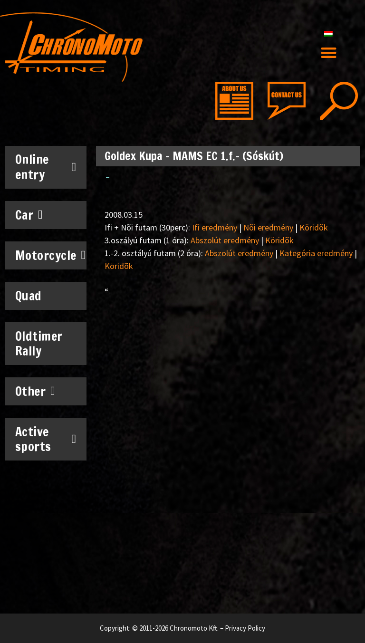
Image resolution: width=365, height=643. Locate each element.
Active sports (46, 439)
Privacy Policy (245, 628)
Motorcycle (49, 255)
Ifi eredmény (214, 227)
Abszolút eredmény (225, 240)
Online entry (46, 167)
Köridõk (313, 227)
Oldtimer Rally (39, 343)
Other (35, 391)
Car (29, 215)
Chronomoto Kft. (194, 628)
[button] (328, 53)
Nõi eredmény (268, 227)
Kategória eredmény (316, 253)
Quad (28, 296)
